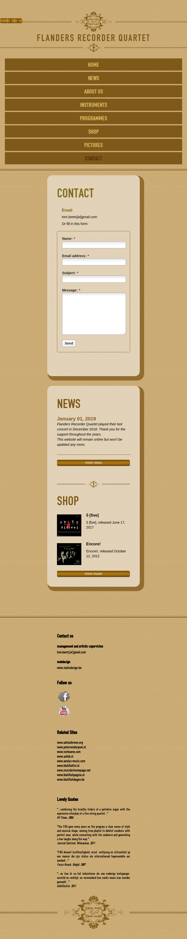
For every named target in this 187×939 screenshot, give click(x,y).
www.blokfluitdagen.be (70, 779)
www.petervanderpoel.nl (71, 747)
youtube (64, 711)
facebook (64, 696)
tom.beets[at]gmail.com (71, 652)
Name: (68, 238)
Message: (71, 290)
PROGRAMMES (93, 118)
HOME (93, 64)
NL (11, 20)
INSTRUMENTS (93, 104)
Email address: (75, 256)
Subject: (70, 273)
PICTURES (93, 145)
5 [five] (92, 515)
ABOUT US (93, 91)
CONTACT (93, 158)
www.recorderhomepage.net (74, 770)
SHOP (93, 131)
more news (93, 463)
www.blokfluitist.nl (68, 765)
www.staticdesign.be (69, 667)
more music (93, 574)
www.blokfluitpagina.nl (70, 774)
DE (18, 20)
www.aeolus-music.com (71, 761)
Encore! (93, 544)
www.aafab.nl (65, 756)
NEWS (93, 78)
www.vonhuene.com (69, 751)
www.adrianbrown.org (70, 742)
